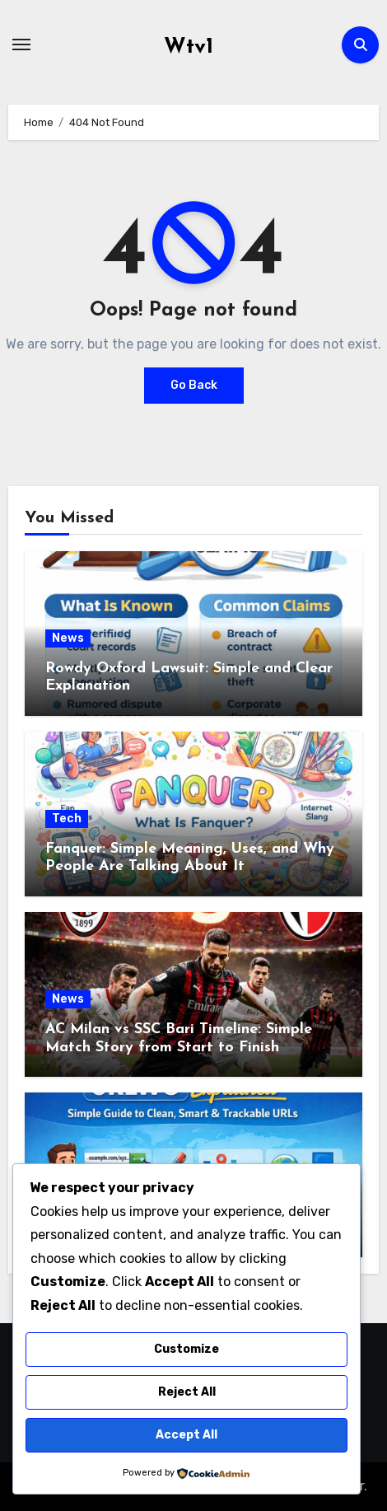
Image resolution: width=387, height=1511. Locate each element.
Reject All (187, 1392)
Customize (186, 1349)
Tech (67, 819)
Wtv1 (188, 47)
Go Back (193, 385)
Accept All (186, 1435)
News (68, 638)
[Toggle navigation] (21, 44)
